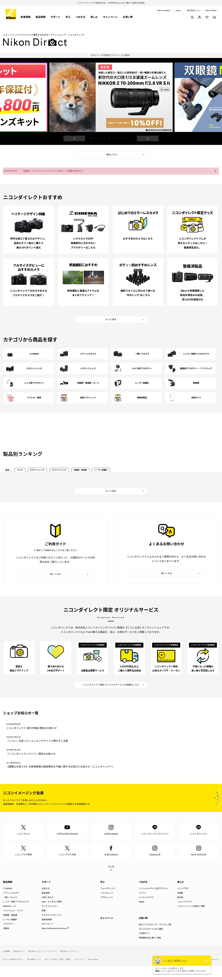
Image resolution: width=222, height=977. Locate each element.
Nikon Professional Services (54, 939)
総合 (11, 471)
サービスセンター (50, 917)
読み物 (180, 908)
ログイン (162, 809)
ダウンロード (48, 935)
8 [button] (121, 138)
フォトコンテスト (184, 913)
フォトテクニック (107, 899)
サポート (55, 17)
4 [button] (104, 138)
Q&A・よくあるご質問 (52, 913)
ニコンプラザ (182, 899)
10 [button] (130, 138)
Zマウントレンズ (58, 471)
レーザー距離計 (153, 471)
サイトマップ (79, 970)
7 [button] (117, 138)
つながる (80, 17)
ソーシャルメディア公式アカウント (153, 899)
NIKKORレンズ (9, 917)
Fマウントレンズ (91, 471)
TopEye (141, 913)
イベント (142, 904)
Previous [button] (74, 138)
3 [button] (100, 138)
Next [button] (147, 138)
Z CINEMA (7, 899)
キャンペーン (110, 17)
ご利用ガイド (144, 944)
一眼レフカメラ (10, 908)
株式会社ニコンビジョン (69, 962)
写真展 (180, 904)
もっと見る (111, 318)
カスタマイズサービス (52, 926)
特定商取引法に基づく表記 (150, 949)
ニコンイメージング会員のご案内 (191, 917)
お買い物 (128, 17)
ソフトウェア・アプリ (13, 921)
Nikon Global (211, 10)
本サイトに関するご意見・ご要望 (57, 970)
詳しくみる (55, 576)
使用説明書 (47, 930)
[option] (111, 55)
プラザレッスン (106, 908)
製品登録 (46, 904)
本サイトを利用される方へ (13, 970)
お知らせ (46, 899)
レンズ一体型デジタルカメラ (16, 913)
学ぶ (68, 17)
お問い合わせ (48, 908)
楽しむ (94, 17)
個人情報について (34, 970)
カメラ (31, 471)
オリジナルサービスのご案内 (151, 940)
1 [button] (91, 138)
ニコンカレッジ (106, 904)
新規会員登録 (200, 809)
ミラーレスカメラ (11, 904)
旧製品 (6, 939)
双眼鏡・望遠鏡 (122, 471)
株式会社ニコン (193, 10)
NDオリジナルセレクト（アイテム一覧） (156, 935)
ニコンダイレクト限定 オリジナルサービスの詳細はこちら (111, 695)
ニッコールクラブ (146, 908)
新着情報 (26, 17)
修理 (44, 921)
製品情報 (40, 17)
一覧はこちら (111, 154)
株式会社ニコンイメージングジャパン (42, 962)
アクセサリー (9, 935)
